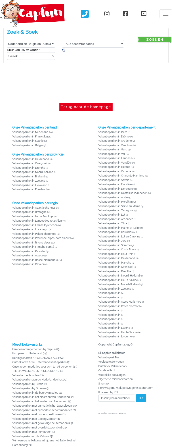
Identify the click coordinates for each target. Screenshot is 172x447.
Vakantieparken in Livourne (115, 336)
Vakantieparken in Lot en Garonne (119, 236)
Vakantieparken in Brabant (28, 176)
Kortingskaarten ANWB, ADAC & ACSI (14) (37, 358)
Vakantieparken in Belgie (27, 145)
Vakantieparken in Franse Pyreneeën (35, 225)
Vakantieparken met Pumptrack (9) (33, 431)
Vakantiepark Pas (109, 357)
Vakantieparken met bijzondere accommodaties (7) (44, 410)
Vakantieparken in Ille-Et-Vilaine (118, 280)
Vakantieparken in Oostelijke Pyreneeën (122, 193)
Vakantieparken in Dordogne (116, 188)
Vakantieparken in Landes (114, 158)
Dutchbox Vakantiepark (112, 366)
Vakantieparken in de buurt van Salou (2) (37, 392)
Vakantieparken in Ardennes (115, 219)
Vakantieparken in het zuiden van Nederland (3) (41, 401)
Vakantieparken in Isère (112, 132)
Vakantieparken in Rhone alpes (31, 242)
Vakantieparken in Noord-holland (32, 172)
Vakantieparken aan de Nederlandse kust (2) (39, 379)
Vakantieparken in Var (111, 154)
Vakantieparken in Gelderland (30, 159)
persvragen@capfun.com (137, 387)
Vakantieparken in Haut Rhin (115, 254)
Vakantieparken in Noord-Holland (119, 275)
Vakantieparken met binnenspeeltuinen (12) (38, 414)
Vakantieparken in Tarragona (116, 210)
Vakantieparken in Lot (111, 214)
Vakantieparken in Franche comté (33, 246)
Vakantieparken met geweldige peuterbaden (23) (42, 423)
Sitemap (103, 383)
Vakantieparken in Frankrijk (29, 136)
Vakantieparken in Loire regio (30, 229)
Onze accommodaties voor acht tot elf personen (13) (44, 366)
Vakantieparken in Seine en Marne (119, 206)
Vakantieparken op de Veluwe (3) (32, 436)
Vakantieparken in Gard (112, 149)
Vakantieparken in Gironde (114, 171)
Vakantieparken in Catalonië (29, 264)
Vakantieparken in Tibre (112, 223)
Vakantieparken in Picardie (28, 251)
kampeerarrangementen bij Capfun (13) (36, 349)
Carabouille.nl (106, 370)
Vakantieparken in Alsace (28, 255)
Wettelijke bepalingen (112, 374)
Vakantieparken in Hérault (114, 166)
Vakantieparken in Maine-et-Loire (119, 227)
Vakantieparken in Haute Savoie (118, 332)
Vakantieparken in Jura (112, 240)
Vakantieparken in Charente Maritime (121, 175)
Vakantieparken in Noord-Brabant (119, 284)
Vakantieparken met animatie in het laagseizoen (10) (44, 405)
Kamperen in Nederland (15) (29, 353)
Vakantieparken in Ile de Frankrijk (32, 216)
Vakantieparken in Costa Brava (117, 249)
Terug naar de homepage (86, 107)
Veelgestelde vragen (111, 361)
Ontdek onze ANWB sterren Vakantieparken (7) (41, 362)
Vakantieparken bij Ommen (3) (30, 388)
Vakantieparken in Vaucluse (115, 145)
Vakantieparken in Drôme (114, 136)
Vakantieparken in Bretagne (29, 212)
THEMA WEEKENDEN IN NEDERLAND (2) (37, 370)
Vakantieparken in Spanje (28, 140)
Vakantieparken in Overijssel (29, 163)
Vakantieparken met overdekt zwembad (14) (39, 427)
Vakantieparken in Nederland (30, 132)
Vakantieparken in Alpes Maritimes (119, 301)
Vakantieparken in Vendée (114, 162)
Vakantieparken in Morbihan (115, 201)
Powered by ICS (108, 392)
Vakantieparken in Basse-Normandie (35, 260)
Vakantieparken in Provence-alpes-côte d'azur (40, 238)
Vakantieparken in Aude (113, 197)
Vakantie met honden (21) (28, 375)
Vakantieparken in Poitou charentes (34, 233)
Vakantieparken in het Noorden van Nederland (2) (42, 397)
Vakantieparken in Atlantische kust (33, 207)
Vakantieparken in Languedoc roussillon (37, 220)
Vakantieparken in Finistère (115, 184)
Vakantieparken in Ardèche (115, 140)
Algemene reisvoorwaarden (115, 379)
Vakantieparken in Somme (114, 245)
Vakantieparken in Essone (114, 327)
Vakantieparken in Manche (114, 262)
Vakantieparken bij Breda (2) (29, 384)
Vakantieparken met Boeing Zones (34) (36, 418)
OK (141, 398)
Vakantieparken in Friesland (29, 189)
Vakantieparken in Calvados (115, 232)
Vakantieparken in (109, 293)
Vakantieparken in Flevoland (29, 185)
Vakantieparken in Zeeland (28, 180)
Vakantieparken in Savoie (113, 180)
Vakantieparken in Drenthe (28, 167)
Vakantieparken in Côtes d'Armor (118, 306)
